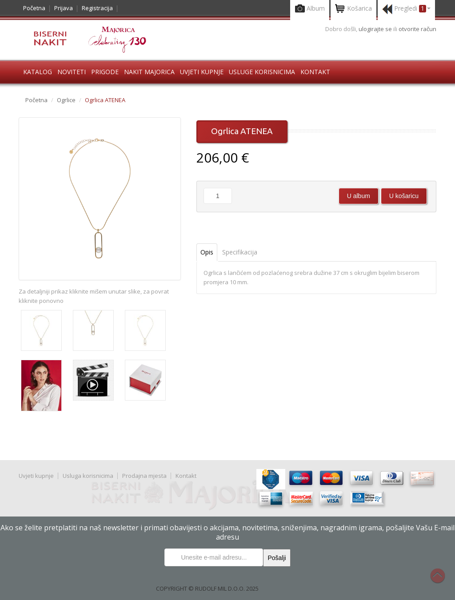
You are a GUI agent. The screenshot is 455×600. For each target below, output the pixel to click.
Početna (34, 8)
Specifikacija (239, 252)
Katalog (37, 72)
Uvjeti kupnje (202, 72)
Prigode (105, 72)
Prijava (63, 8)
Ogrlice (66, 100)
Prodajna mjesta (144, 476)
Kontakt (315, 72)
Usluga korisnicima (88, 476)
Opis (206, 252)
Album (310, 9)
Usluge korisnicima (262, 72)
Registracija (97, 8)
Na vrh (442, 580)
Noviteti (71, 72)
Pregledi (406, 9)
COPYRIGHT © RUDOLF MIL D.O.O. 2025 (207, 588)
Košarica (353, 9)
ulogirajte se (376, 29)
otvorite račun (417, 29)
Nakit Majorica (149, 72)
